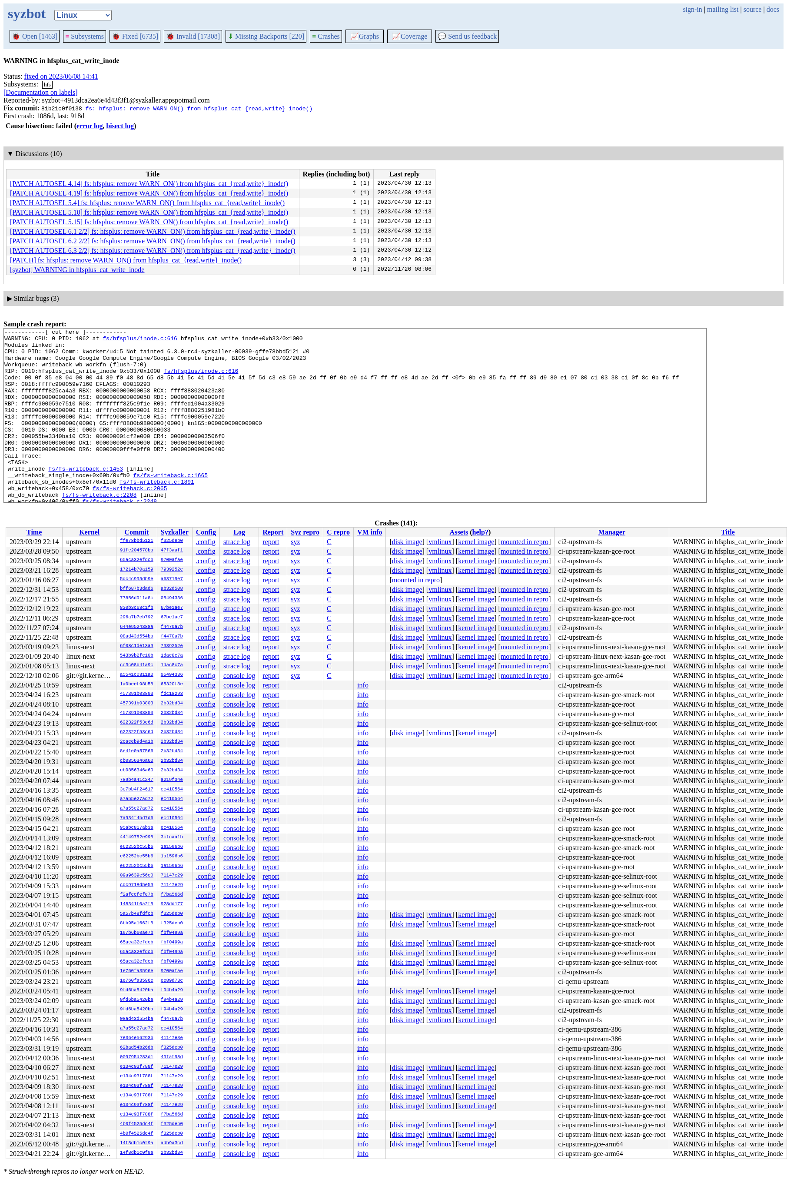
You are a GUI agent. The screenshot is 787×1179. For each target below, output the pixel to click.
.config (206, 541)
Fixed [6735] (135, 36)
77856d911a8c (136, 598)
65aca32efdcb (136, 560)
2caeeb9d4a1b (136, 742)
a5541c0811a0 (136, 675)
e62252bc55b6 (136, 847)
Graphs (364, 36)
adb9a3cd (172, 1143)
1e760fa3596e (136, 971)
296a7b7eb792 (136, 617)
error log (89, 126)
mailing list (722, 9)
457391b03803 (136, 694)
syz (295, 541)
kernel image (476, 541)
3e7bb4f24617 (136, 790)
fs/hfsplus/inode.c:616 (140, 341)
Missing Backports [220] (266, 36)
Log (239, 532)
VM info (369, 532)
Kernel (89, 532)
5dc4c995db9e (136, 579)
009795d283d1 (136, 1057)
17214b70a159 (136, 570)
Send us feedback (467, 36)
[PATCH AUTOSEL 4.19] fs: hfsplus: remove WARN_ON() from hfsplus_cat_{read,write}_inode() (149, 193)
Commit (136, 532)
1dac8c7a (172, 656)
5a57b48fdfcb (136, 914)
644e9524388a (136, 627)
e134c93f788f (136, 1067)
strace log (236, 541)
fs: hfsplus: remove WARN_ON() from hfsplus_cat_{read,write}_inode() (198, 108)
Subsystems (84, 36)
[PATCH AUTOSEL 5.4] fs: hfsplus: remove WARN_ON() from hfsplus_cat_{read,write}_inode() (147, 202)
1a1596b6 (172, 847)
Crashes (326, 36)
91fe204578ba (136, 551)
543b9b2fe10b (136, 656)
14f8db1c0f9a (136, 1143)
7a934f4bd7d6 (136, 818)
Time (34, 532)
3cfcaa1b (172, 837)
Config (206, 532)
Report (272, 532)
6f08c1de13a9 (136, 646)
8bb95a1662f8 (136, 923)
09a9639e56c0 (136, 876)
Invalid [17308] (193, 36)
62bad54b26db (136, 1048)
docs (773, 9)
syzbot (27, 13)
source (753, 9)
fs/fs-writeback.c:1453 (85, 497)
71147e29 (172, 876)
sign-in (692, 9)
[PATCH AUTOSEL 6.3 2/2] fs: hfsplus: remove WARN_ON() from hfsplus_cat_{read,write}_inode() (153, 250)
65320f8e (172, 684)
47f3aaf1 (172, 551)
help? (480, 532)
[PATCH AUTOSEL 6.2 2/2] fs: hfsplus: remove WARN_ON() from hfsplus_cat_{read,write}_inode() (153, 241)
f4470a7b (172, 627)
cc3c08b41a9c (136, 665)
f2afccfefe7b (136, 895)
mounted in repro (524, 541)
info (363, 685)
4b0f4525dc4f (136, 1124)
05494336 (172, 598)
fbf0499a (172, 933)
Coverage (409, 36)
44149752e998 (136, 837)
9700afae (172, 560)
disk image (407, 541)
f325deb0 (172, 541)
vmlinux (440, 541)
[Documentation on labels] (40, 92)
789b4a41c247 (136, 780)
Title (728, 532)
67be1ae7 (172, 608)
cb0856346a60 (136, 761)
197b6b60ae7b (136, 933)
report (270, 541)
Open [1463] (34, 36)
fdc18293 (172, 694)
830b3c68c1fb (136, 608)
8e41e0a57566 (136, 751)
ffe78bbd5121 (136, 541)
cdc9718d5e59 (136, 885)
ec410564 (172, 790)
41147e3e (172, 1038)
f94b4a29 (172, 990)
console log (239, 675)
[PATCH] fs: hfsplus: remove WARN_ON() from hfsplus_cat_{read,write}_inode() (126, 260)
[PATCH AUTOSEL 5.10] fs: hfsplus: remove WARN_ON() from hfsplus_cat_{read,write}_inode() (149, 212)
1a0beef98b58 (136, 684)
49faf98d (172, 1057)
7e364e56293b (136, 1038)
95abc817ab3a (136, 828)
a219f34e (172, 780)
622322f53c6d (136, 723)
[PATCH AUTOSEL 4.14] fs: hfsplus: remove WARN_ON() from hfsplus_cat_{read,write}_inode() (149, 183)
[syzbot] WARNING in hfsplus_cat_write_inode (77, 269)
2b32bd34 (172, 704)
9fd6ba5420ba (136, 990)
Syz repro (305, 532)
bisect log (120, 126)
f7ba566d (172, 895)
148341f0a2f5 (136, 904)
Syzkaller (175, 532)
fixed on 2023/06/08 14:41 (61, 76)
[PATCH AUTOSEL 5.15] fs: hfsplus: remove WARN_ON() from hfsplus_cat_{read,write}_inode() (149, 222)
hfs (47, 84)
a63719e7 (172, 579)
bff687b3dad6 (136, 589)
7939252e (172, 570)
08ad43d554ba (136, 637)
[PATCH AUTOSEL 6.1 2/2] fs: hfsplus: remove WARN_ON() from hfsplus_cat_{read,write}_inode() (153, 231)
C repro (338, 532)
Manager (611, 532)
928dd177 (172, 904)
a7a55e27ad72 (136, 799)
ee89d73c (172, 981)
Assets (459, 532)
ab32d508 (172, 589)
